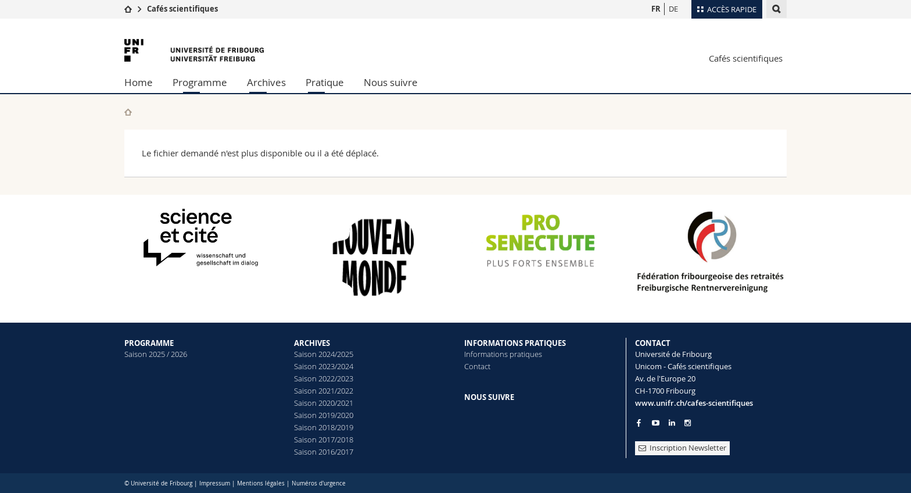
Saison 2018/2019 (323, 427)
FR (656, 8)
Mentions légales (261, 483)
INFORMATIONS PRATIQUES (515, 343)
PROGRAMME (149, 343)
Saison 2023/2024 (323, 366)
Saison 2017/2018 (323, 439)
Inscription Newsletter (682, 447)
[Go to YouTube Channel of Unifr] (655, 423)
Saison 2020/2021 (323, 403)
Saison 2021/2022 (323, 390)
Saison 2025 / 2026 (155, 354)
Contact (477, 366)
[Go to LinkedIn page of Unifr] (672, 423)
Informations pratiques (503, 354)
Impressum (214, 483)
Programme (200, 82)
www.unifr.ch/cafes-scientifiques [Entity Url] (694, 403)
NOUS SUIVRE (489, 397)
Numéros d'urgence (319, 483)
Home (138, 82)
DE (673, 8)
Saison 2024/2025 (323, 354)
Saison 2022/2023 (323, 378)
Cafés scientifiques (182, 8)
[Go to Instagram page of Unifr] (687, 423)
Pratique (325, 82)
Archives (266, 82)
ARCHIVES (312, 343)
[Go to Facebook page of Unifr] (639, 422)
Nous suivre (391, 82)
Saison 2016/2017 (323, 451)
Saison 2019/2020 (323, 415)
